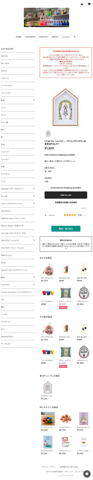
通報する (84, 208)
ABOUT (55, 37)
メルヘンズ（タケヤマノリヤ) (11, 204)
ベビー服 (4, 122)
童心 (3, 307)
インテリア (5, 152)
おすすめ (4, 56)
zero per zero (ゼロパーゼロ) (13, 233)
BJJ (2, 329)
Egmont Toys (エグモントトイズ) (14, 270)
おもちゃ (4, 71)
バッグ (3, 108)
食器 (3, 100)
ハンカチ (4, 314)
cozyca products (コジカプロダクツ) (16, 292)
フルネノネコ (6, 322)
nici (2, 300)
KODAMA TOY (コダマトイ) (12, 189)
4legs (3, 263)
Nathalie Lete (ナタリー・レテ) (13, 218)
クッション (5, 159)
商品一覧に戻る (66, 229)
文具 (3, 145)
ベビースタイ (6, 93)
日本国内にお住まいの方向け (66, 202)
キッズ (3, 115)
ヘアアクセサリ (6, 85)
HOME (18, 37)
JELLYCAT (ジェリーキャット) (12, 248)
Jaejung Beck (7, 336)
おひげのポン (6, 211)
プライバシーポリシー (49, 467)
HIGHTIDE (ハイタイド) (10, 240)
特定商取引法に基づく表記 (69, 467)
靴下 (3, 130)
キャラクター (6, 285)
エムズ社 (4, 196)
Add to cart (65, 195)
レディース (5, 78)
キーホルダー (6, 344)
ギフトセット (5, 174)
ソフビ (3, 181)
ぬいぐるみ (5, 63)
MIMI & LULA (6, 255)
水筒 (3, 167)
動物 (3, 277)
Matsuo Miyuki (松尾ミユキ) (12, 226)
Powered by (66, 475)
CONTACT (43, 37)
